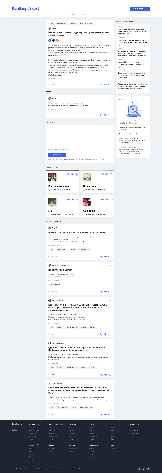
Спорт (111, 424)
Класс (51, 445)
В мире (31, 428)
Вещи (31, 454)
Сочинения (89, 211)
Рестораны (93, 436)
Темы (51, 451)
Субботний (33, 445)
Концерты (93, 430)
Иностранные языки (59, 186)
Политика (32, 433)
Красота (72, 430)
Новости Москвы (35, 430)
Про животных (114, 457)
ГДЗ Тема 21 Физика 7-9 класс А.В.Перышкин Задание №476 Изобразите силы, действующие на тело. (76, 349)
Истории (32, 448)
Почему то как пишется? (60, 270)
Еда (70, 436)
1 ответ (51, 84)
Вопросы (72, 448)
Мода (71, 428)
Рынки (51, 433)
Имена (91, 451)
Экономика (53, 428)
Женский (72, 424)
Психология (89, 186)
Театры (91, 433)
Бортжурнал (134, 433)
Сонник (92, 448)
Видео (111, 445)
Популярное (113, 448)
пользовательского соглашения (95, 159)
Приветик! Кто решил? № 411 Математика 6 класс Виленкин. (77, 232)
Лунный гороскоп (95, 457)
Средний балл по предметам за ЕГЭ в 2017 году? (132, 128)
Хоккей (112, 430)
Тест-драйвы (134, 430)
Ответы (51, 448)
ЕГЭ (50, 211)
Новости (132, 428)
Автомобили (134, 424)
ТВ (110, 451)
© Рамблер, (15, 469)
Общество (32, 436)
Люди (31, 451)
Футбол (112, 428)
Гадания (92, 454)
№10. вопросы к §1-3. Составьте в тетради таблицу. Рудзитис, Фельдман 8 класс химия (132, 140)
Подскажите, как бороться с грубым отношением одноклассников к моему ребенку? (132, 31)
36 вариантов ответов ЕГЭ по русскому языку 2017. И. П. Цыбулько (132, 122)
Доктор (72, 445)
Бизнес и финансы (56, 424)
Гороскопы (93, 445)
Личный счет (53, 436)
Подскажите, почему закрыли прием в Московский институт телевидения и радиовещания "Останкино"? (132, 86)
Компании (52, 430)
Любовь (72, 433)
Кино (91, 428)
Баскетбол (113, 433)
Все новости (34, 424)
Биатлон (112, 436)
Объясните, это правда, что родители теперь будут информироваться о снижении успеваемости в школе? (132, 53)
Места (31, 457)
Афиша (92, 424)
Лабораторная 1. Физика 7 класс (130, 134)
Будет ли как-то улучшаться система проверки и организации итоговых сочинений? (131, 75)
